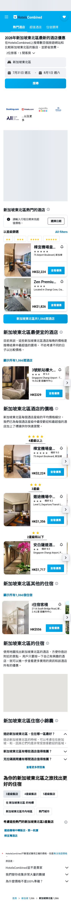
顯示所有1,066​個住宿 (17, 595)
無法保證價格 (60, 853)
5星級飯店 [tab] (49, 794)
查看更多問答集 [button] (35, 767)
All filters (61, 232)
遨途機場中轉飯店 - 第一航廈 (21, 830)
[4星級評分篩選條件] (34, 240)
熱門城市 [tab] (44, 811)
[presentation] (48, 209)
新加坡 (24, 898)
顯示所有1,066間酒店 (17, 360)
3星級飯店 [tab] (12, 794)
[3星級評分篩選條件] (20, 240)
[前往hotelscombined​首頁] (27, 17)
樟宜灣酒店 (10, 835)
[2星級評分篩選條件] (8, 240)
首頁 (14, 898)
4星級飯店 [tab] (30, 794)
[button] (6, 17)
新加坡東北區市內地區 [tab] (19, 811)
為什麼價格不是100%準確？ (37, 881)
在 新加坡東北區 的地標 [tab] (20, 802)
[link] (35, 318)
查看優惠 (56, 270)
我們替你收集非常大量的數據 (37, 874)
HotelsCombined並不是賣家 (37, 867)
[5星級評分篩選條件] (51, 240)
